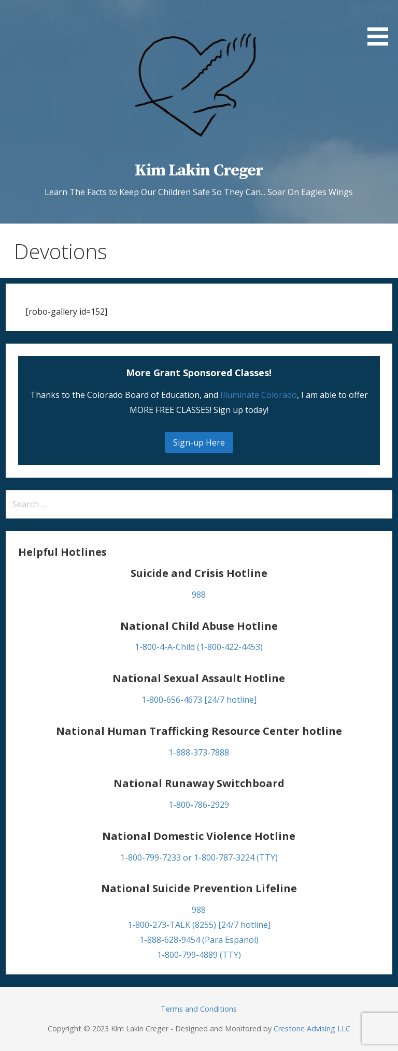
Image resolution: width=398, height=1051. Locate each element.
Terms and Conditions (199, 1009)
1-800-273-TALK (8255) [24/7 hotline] (199, 924)
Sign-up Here (199, 442)
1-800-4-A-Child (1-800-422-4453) (199, 647)
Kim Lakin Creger (199, 170)
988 (199, 594)
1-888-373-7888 (198, 752)
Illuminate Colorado (258, 395)
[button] (381, 24)
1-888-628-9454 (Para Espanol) (199, 939)
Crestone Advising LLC (312, 1028)
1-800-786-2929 (198, 804)
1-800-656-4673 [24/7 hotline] (199, 699)
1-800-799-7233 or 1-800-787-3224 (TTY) (199, 857)
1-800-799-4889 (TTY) (199, 954)
